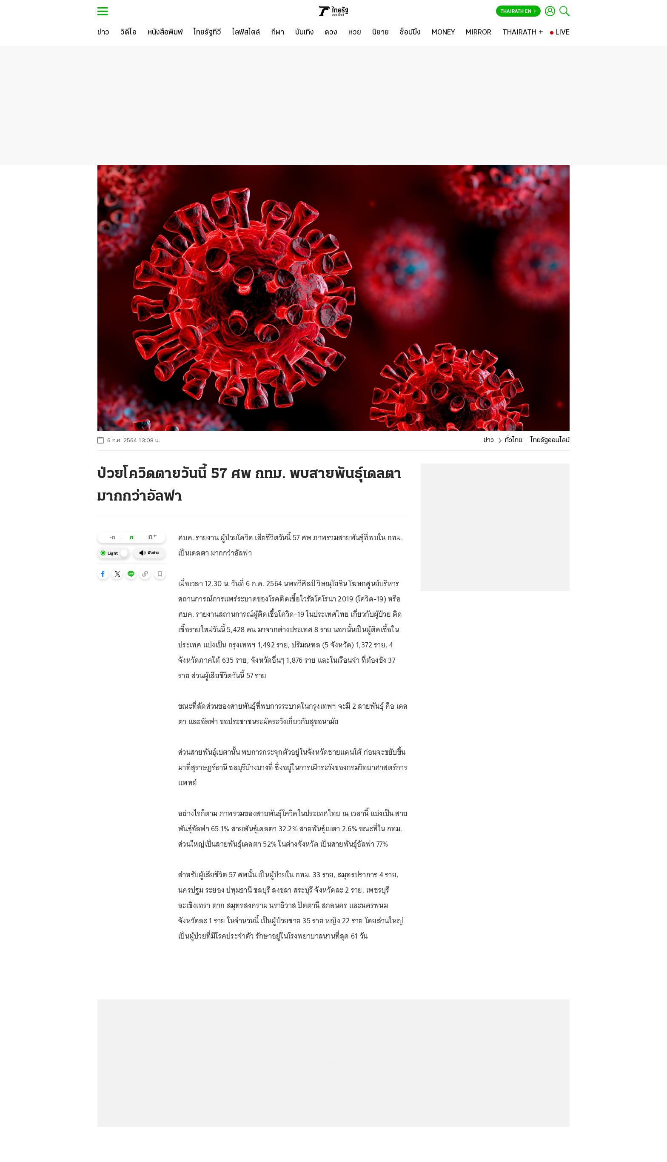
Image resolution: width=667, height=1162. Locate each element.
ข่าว (489, 440)
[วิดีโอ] (128, 32)
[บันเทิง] (304, 32)
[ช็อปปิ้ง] (410, 32)
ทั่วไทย (513, 440)
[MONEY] (443, 32)
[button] (102, 573)
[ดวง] (331, 32)
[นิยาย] (380, 32)
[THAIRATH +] (522, 32)
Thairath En (518, 11)
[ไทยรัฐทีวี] (207, 32)
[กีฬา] (277, 32)
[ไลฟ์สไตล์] (246, 32)
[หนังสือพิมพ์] (165, 32)
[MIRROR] (478, 32)
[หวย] (354, 32)
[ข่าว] (103, 32)
